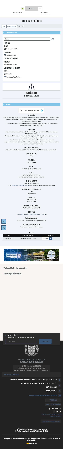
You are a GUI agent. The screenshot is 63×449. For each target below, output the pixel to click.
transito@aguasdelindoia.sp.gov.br (21, 185)
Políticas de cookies (55, 416)
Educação (8, 74)
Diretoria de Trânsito (11, 65)
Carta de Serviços (11, 26)
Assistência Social (11, 55)
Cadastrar (45, 341)
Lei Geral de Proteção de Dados (51, 421)
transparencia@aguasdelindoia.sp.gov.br (43, 395)
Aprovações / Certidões (12, 49)
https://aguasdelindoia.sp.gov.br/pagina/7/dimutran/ (31, 214)
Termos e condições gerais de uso (51, 414)
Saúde (8, 71)
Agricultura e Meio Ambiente (13, 77)
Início (4, 26)
